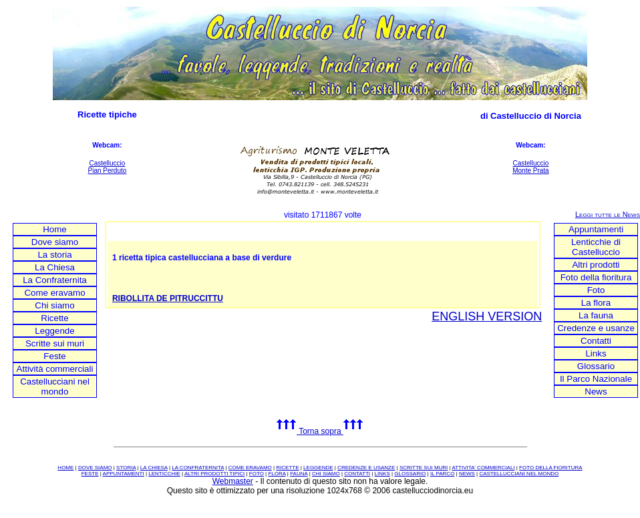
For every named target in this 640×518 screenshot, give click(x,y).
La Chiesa (55, 267)
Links (595, 353)
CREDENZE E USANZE (366, 468)
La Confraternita (55, 280)
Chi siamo (54, 305)
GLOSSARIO (410, 474)
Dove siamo (54, 242)
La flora (596, 303)
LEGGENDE (318, 468)
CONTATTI (357, 474)
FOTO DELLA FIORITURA (551, 468)
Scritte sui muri (54, 343)
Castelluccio (107, 163)
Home (55, 229)
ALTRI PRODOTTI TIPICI (214, 474)
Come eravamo (54, 293)
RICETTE (287, 468)
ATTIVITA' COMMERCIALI (483, 468)
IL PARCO (442, 474)
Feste (54, 356)
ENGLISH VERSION (487, 316)
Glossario (596, 366)
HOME (65, 468)
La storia (54, 255)
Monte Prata (530, 170)
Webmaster (232, 481)
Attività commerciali (55, 369)
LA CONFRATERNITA (198, 468)
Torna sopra (320, 431)
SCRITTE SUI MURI (423, 468)
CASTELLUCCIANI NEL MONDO (518, 474)
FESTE (90, 474)
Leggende (54, 331)
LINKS (382, 474)
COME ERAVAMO (250, 468)
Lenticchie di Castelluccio (596, 247)
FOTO (256, 474)
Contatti (596, 341)
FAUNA (298, 474)
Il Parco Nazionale (596, 379)
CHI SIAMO (326, 474)
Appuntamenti (596, 229)
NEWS (467, 474)
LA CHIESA (154, 468)
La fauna (596, 315)
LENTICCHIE (164, 474)
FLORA (276, 474)
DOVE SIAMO (95, 468)
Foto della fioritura (596, 277)
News (596, 391)
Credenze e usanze (596, 328)
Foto (596, 290)
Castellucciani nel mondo (55, 386)
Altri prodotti (595, 265)
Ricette (54, 318)
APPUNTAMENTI (123, 474)
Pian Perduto (107, 170)
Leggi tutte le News (607, 214)
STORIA (126, 468)
